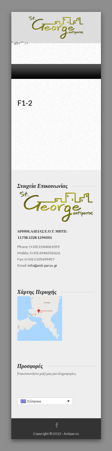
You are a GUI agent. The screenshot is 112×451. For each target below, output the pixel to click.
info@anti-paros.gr (42, 265)
